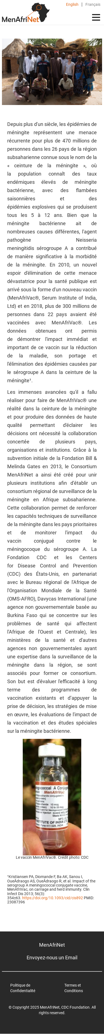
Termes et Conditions (73, 988)
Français (92, 4)
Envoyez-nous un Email (52, 957)
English (72, 4)
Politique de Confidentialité (22, 988)
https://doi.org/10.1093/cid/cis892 (52, 898)
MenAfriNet (52, 945)
